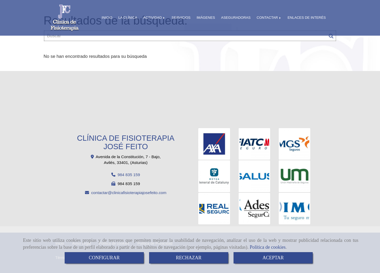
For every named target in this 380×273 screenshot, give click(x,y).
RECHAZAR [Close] (188, 257)
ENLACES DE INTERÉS (307, 18)
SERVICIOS (181, 18)
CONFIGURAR (104, 257)
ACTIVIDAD (154, 18)
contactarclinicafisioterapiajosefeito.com (128, 192)
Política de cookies (268, 247)
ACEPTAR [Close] (273, 257)
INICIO (107, 18)
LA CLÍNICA (127, 18)
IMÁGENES (206, 18)
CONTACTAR (269, 18)
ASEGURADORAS (236, 18)
